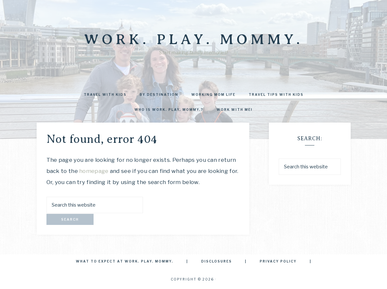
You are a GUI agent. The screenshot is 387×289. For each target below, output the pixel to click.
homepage (93, 171)
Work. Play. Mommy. (193, 39)
